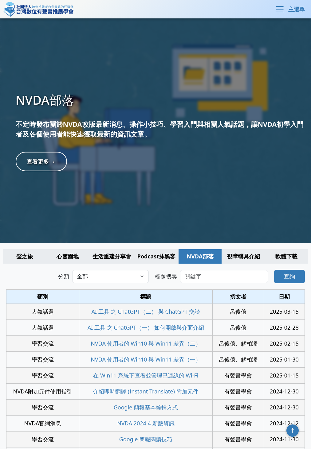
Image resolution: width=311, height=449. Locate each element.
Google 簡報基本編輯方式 (146, 407)
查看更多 (43, 161)
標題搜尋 (166, 276)
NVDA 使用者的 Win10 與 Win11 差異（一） (146, 359)
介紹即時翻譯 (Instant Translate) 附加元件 (145, 391)
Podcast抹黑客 (156, 256)
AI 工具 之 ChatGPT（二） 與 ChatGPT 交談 (145, 311)
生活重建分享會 (112, 256)
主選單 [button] (289, 9)
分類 (63, 276)
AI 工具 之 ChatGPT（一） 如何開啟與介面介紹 (146, 327)
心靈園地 (68, 256)
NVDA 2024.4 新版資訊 (145, 423)
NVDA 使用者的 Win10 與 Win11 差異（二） (146, 343)
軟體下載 (286, 256)
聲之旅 (24, 256)
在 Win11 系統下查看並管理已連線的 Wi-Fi (145, 375)
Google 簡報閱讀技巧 (145, 439)
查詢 (289, 276)
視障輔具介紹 (243, 256)
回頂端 (292, 430)
